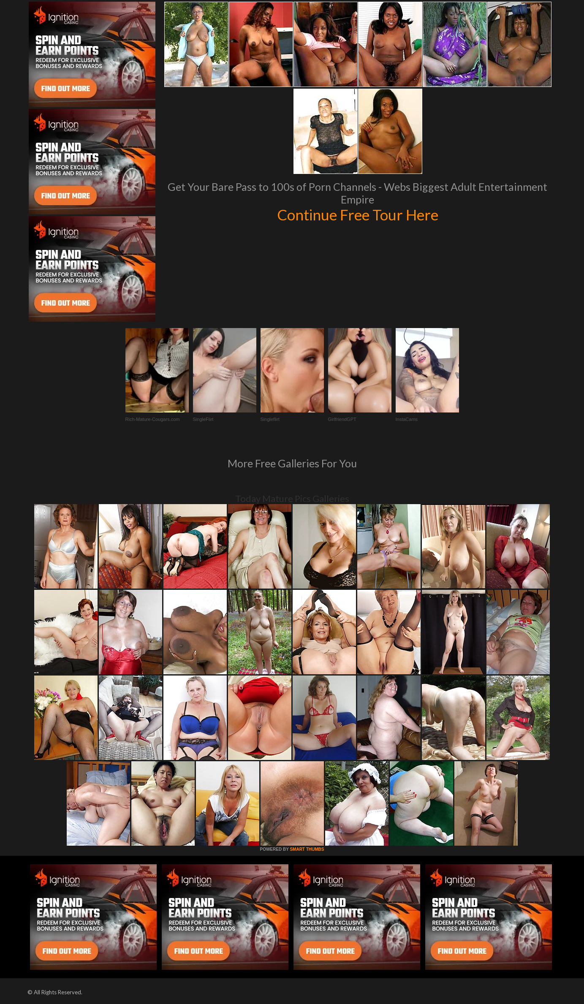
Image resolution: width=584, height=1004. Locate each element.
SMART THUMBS (307, 849)
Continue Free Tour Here (357, 214)
